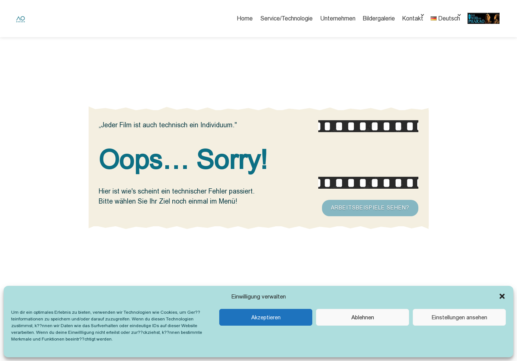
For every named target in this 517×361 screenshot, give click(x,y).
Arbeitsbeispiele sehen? (370, 208)
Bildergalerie (379, 18)
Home (245, 18)
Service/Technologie (286, 18)
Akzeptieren (266, 317)
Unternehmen (337, 18)
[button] (502, 296)
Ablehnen (362, 317)
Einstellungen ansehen (459, 317)
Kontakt (412, 18)
